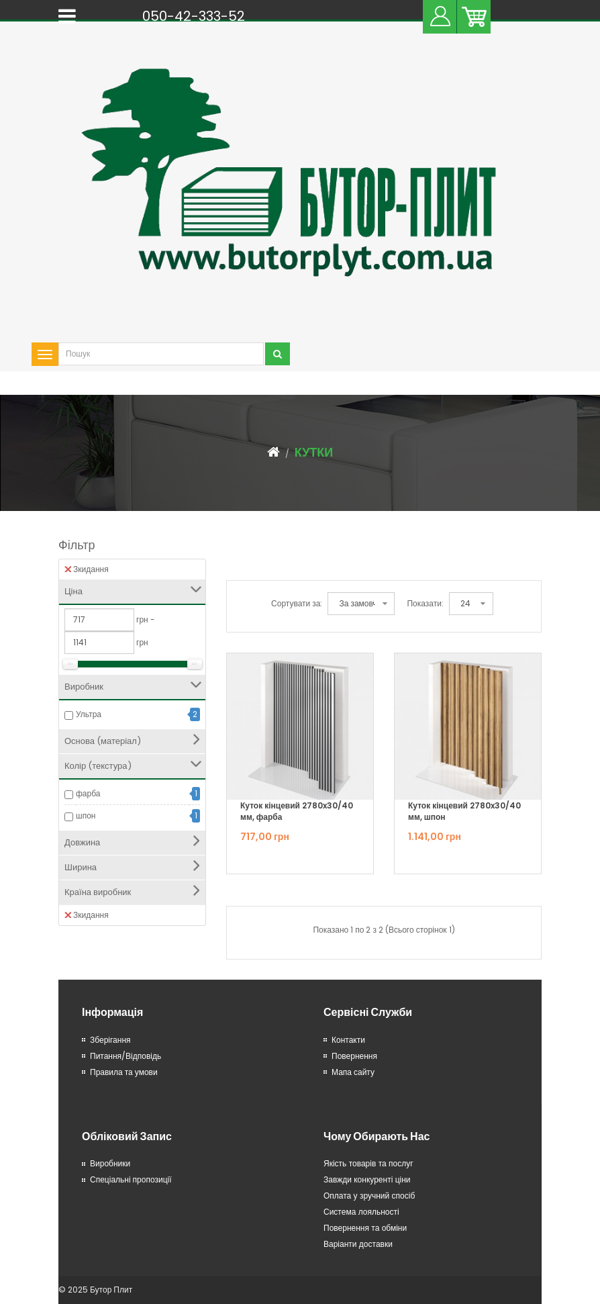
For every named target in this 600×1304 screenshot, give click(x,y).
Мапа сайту (353, 1072)
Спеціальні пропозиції (131, 1179)
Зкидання (86, 569)
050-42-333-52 (193, 16)
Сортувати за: (296, 603)
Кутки (314, 452)
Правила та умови (124, 1072)
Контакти (348, 1039)
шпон (85, 815)
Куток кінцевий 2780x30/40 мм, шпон (464, 811)
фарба (88, 793)
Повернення (354, 1056)
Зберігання (110, 1039)
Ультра (88, 714)
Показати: (425, 603)
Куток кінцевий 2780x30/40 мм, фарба (296, 811)
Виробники (110, 1163)
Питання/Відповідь (125, 1056)
